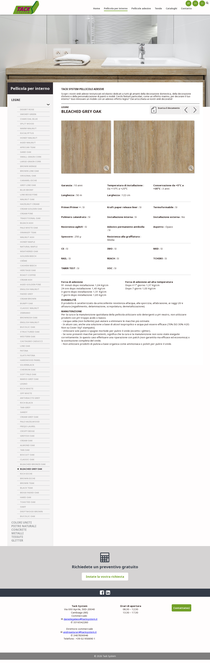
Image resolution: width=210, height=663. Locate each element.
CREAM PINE (26, 213)
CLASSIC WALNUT (29, 308)
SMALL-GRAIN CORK (30, 156)
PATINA (24, 350)
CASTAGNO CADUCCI (31, 341)
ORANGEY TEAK (28, 232)
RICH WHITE (26, 388)
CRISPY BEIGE (27, 431)
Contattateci (181, 608)
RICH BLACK (26, 402)
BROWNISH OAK (28, 317)
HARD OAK (25, 497)
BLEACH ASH (26, 222)
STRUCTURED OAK (29, 331)
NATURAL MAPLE (28, 246)
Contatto (186, 8)
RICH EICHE (26, 473)
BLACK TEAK (26, 487)
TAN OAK (24, 450)
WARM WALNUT (28, 128)
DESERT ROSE (27, 109)
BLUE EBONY (26, 189)
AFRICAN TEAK (27, 147)
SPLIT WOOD (27, 123)
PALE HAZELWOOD (30, 421)
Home (96, 8)
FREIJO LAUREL (27, 426)
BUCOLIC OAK (27, 327)
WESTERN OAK (27, 336)
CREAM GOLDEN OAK (31, 208)
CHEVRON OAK (27, 369)
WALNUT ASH (27, 237)
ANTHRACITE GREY (30, 397)
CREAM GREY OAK (29, 416)
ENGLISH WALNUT (29, 289)
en (195, 3)
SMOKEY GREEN (28, 114)
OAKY (23, 506)
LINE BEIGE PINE (28, 194)
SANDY (23, 412)
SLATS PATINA (27, 355)
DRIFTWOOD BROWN (31, 511)
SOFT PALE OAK (28, 374)
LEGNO (23, 383)
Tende (158, 8)
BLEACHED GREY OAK (31, 468)
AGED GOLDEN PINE (30, 284)
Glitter (17, 540)
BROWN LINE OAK (29, 170)
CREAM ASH (26, 279)
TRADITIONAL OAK (30, 218)
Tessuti (17, 537)
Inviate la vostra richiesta (105, 577)
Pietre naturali (23, 526)
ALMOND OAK (27, 445)
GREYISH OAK (27, 435)
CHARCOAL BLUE (29, 118)
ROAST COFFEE (28, 275)
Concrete (19, 529)
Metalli (17, 533)
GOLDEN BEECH (28, 256)
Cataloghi (171, 8)
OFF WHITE (26, 393)
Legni (15, 100)
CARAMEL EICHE (28, 180)
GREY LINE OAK (28, 185)
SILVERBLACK (27, 364)
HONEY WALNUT (28, 137)
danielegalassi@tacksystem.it (80, 619)
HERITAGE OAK (28, 270)
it (188, 3)
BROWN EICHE (27, 478)
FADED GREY (26, 293)
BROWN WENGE (28, 166)
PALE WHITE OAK (29, 227)
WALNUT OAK (27, 199)
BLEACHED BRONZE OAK (32, 464)
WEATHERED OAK (29, 251)
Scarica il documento (169, 108)
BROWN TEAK (27, 483)
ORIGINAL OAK (28, 175)
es (202, 3)
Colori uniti (21, 522)
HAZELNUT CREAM (29, 204)
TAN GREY (25, 407)
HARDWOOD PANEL (30, 360)
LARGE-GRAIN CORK (30, 161)
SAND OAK (25, 152)
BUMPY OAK (26, 303)
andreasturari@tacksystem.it (80, 632)
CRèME (23, 260)
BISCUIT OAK (27, 454)
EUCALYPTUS (27, 133)
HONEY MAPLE (27, 241)
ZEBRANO (25, 312)
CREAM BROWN (28, 298)
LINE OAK (25, 345)
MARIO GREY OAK (29, 379)
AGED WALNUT (28, 142)
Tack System (26, 7)
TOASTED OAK (27, 502)
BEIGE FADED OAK (29, 492)
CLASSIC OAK (27, 459)
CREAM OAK (26, 440)
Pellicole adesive (141, 8)
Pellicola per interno (116, 8)
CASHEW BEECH (28, 265)
